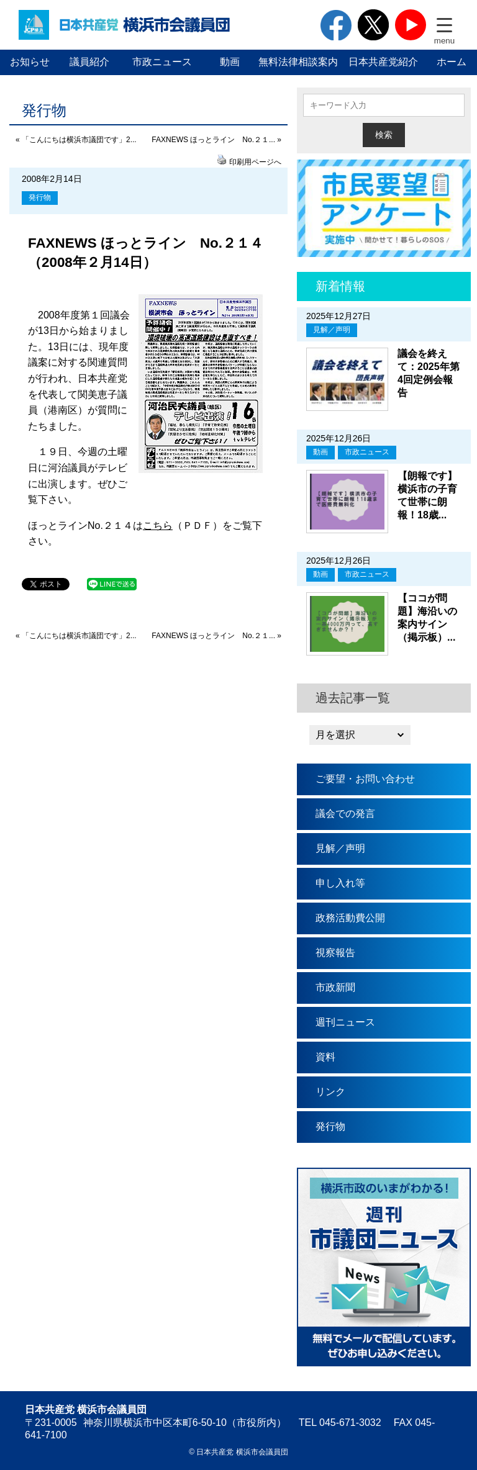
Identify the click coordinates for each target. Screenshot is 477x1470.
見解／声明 (331, 329)
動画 (230, 61)
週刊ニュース (345, 1022)
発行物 (40, 197)
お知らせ (30, 61)
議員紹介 (89, 61)
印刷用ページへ (255, 162)
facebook (336, 24)
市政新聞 (335, 987)
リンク (330, 1091)
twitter (373, 24)
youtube (410, 24)
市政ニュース (162, 61)
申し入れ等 (340, 883)
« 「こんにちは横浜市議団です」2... (76, 139)
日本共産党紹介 (383, 61)
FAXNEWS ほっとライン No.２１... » (216, 139)
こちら (158, 525)
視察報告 (335, 952)
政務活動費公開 (350, 918)
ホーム (451, 61)
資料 (325, 1057)
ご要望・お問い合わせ (365, 778)
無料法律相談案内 (298, 61)
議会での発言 (345, 813)
